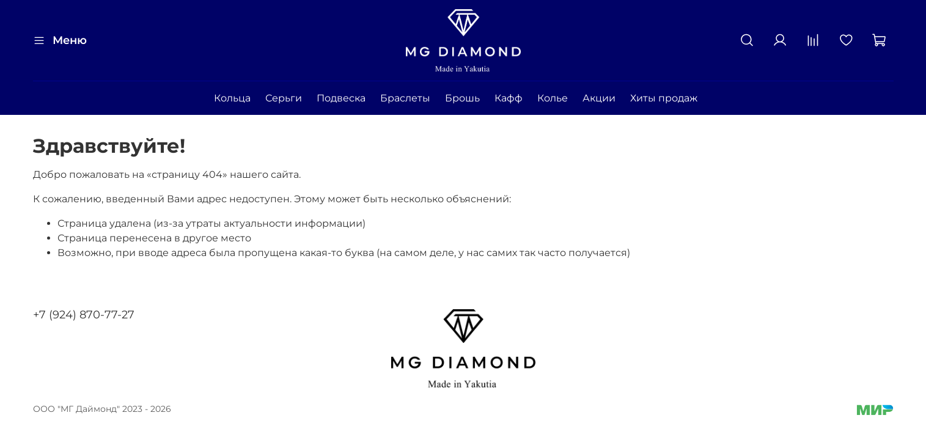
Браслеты (405, 98)
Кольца (232, 98)
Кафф (508, 98)
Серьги (283, 98)
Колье (552, 98)
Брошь (462, 98)
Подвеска (341, 98)
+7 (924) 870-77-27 (83, 314)
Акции (598, 98)
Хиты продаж (663, 98)
